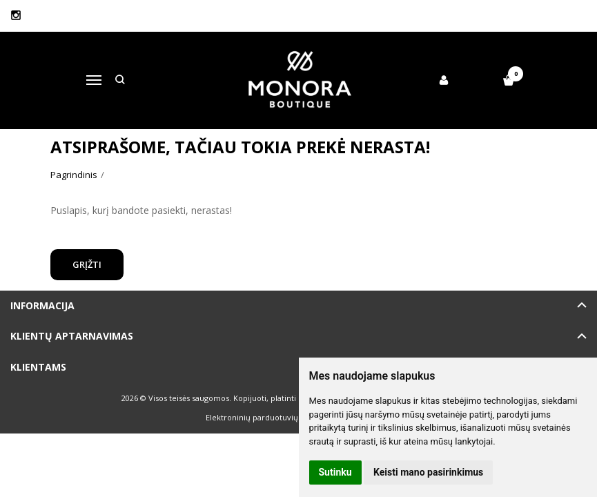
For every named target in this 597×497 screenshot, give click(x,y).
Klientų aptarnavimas (71, 335)
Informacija (42, 305)
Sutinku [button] (335, 472)
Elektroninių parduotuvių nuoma (266, 417)
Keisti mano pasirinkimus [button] (428, 472)
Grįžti (86, 264)
